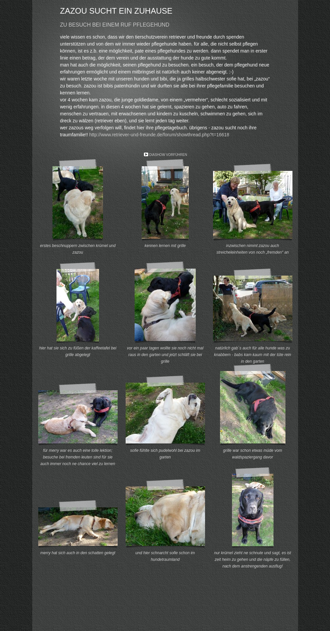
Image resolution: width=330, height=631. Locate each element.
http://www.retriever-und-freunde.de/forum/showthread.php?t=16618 (159, 134)
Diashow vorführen (168, 155)
